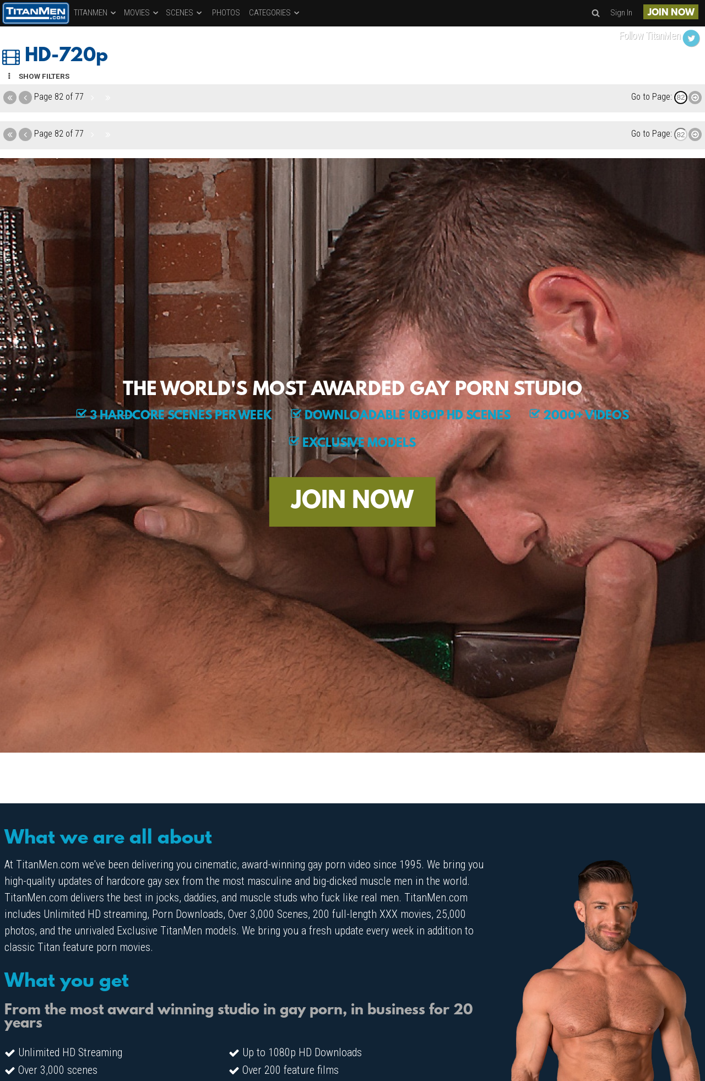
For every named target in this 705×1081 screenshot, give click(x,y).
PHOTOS (226, 13)
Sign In (621, 13)
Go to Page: (651, 96)
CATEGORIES (275, 13)
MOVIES (142, 13)
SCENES (184, 13)
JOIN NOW (671, 13)
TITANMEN (95, 13)
